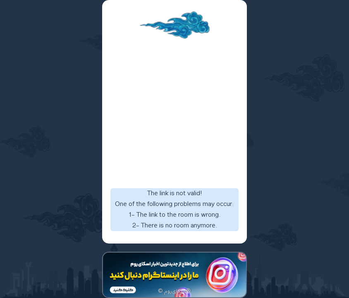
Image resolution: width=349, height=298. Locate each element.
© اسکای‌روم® (174, 291)
